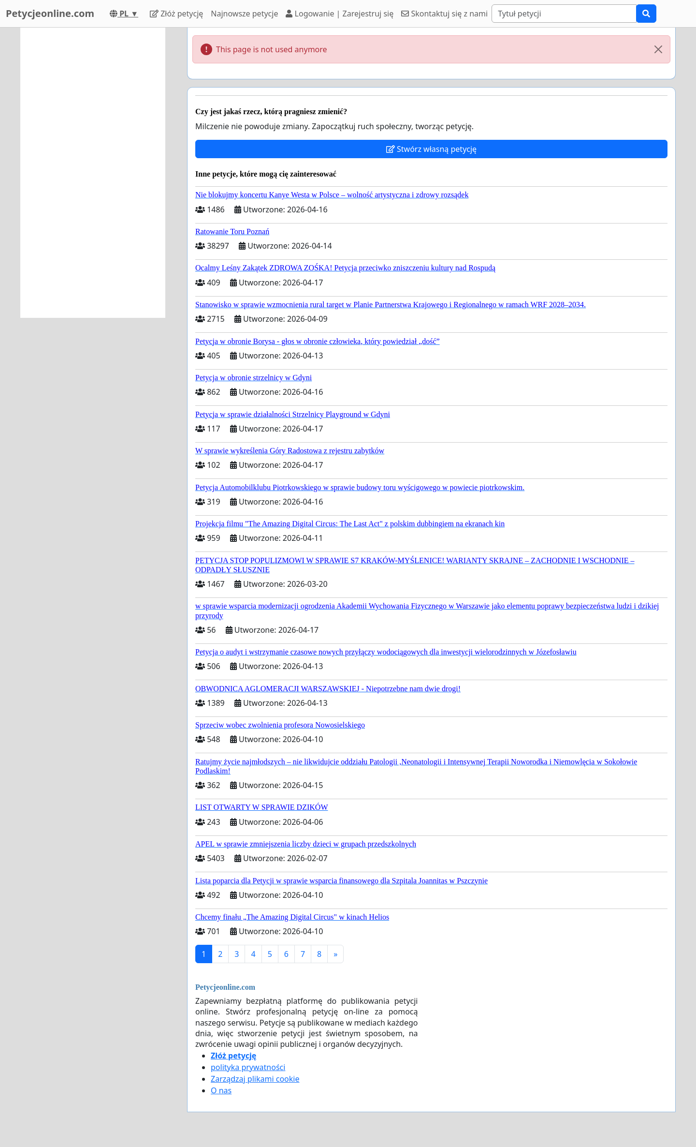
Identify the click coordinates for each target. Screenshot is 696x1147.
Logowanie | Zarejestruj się (339, 13)
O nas (221, 1090)
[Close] (658, 49)
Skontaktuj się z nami (444, 13)
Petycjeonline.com (50, 13)
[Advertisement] (92, 173)
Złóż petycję (176, 13)
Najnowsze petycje (244, 13)
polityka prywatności (248, 1067)
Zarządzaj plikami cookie (255, 1078)
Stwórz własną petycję (431, 149)
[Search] (564, 13)
